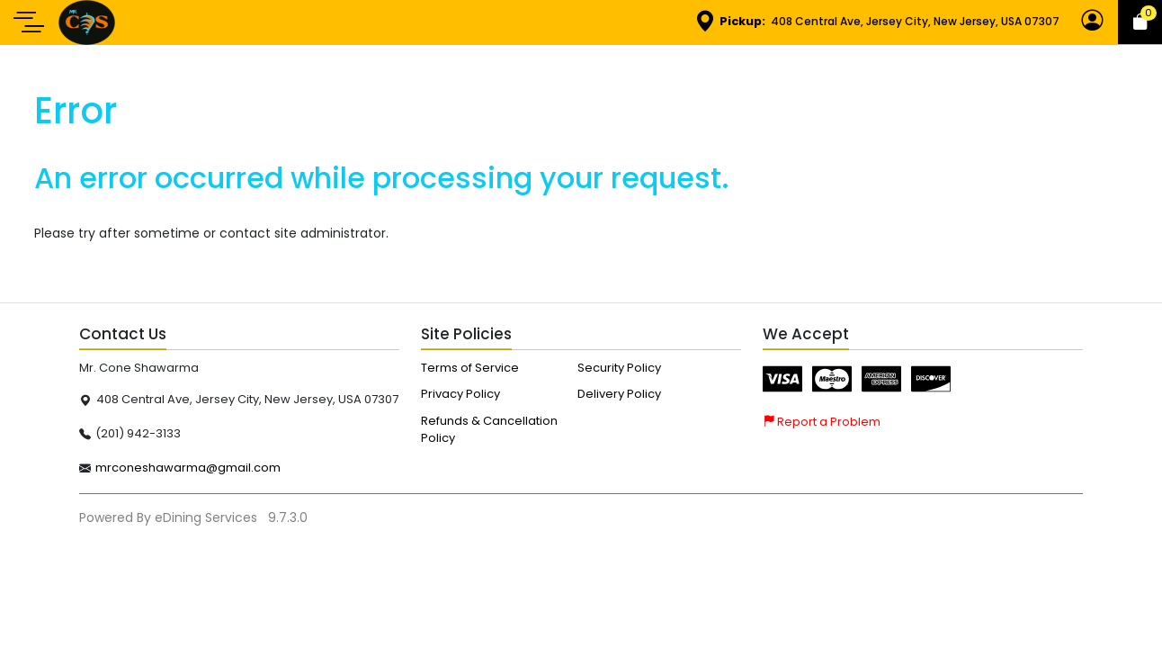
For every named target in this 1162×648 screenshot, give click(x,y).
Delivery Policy (619, 393)
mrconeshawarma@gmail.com (188, 467)
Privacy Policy (460, 393)
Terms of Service (470, 367)
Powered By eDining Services (170, 517)
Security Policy (619, 367)
